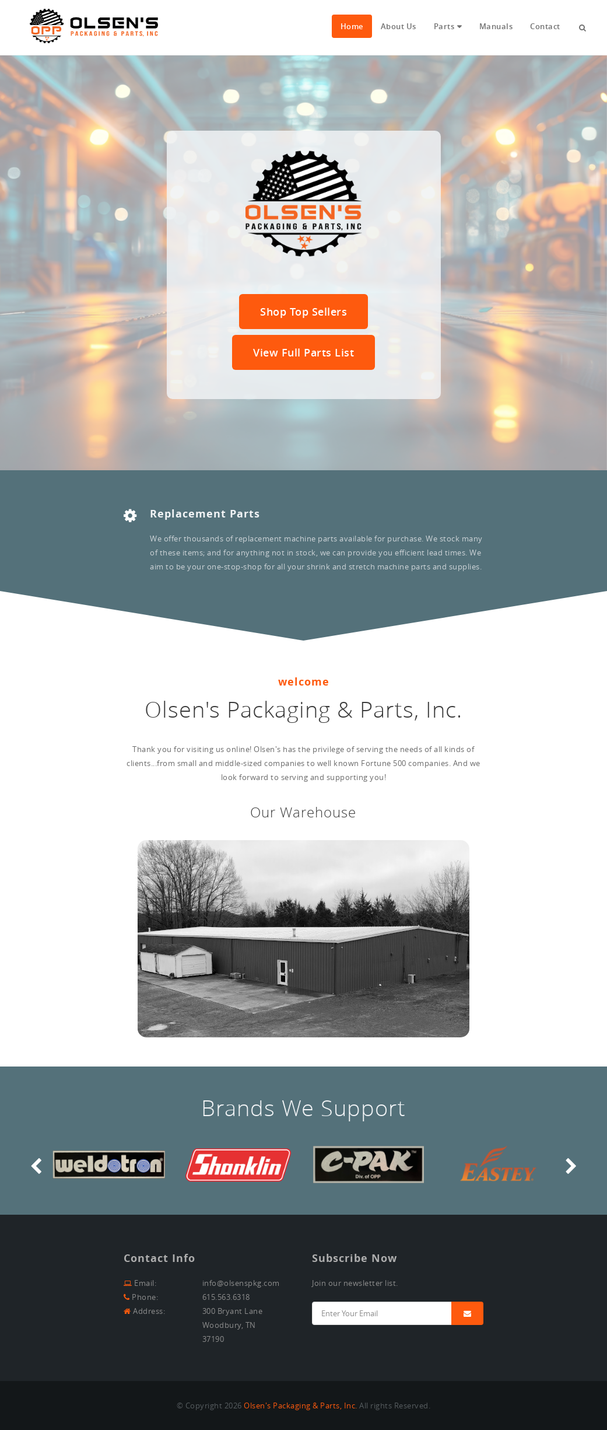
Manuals (496, 26)
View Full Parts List (303, 352)
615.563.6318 (226, 1297)
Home (352, 26)
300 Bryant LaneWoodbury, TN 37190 (232, 1325)
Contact (545, 26)
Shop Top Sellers (303, 312)
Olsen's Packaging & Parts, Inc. (300, 1405)
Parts (444, 26)
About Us (398, 26)
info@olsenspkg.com (241, 1283)
